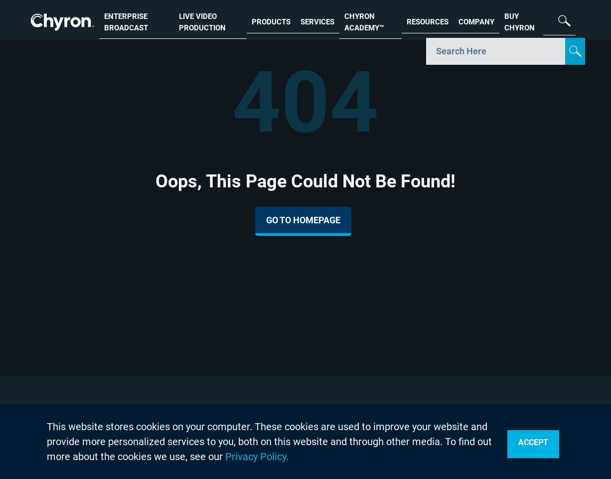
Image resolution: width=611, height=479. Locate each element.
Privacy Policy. (257, 457)
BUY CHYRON (519, 21)
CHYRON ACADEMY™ (364, 21)
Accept (533, 442)
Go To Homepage (303, 220)
